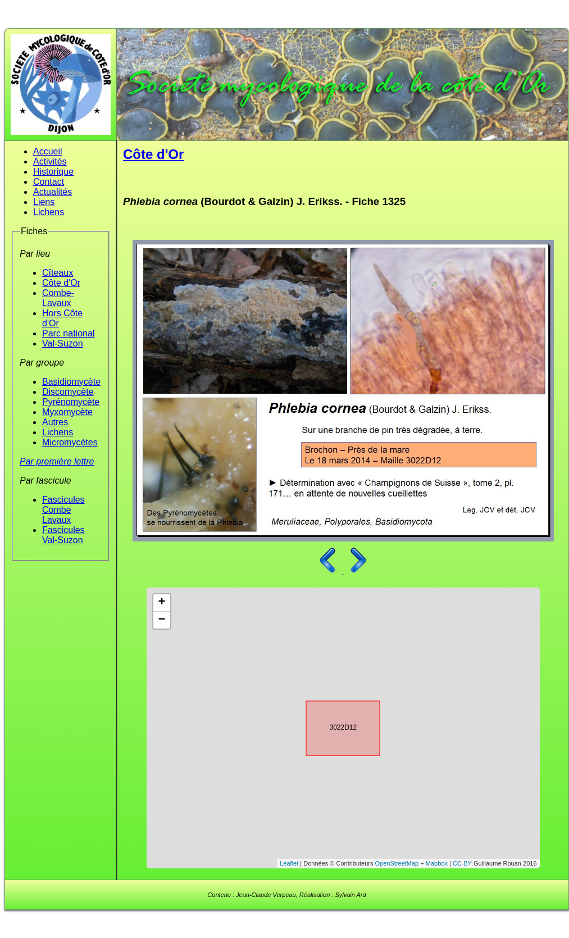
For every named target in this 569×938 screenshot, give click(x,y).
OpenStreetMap (397, 863)
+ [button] (161, 602)
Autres (55, 422)
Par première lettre (57, 461)
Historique (53, 171)
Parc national (68, 333)
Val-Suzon (62, 343)
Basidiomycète (71, 381)
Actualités (52, 192)
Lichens (48, 212)
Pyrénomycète (70, 402)
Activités (50, 161)
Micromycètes (70, 442)
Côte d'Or (61, 283)
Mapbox (437, 863)
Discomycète (68, 392)
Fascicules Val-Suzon (63, 535)
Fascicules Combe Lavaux (63, 510)
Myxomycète (67, 412)
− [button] (161, 620)
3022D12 (333, 726)
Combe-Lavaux (58, 298)
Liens (43, 202)
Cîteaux (57, 272)
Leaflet (289, 863)
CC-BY (462, 863)
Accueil (47, 151)
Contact (48, 181)
